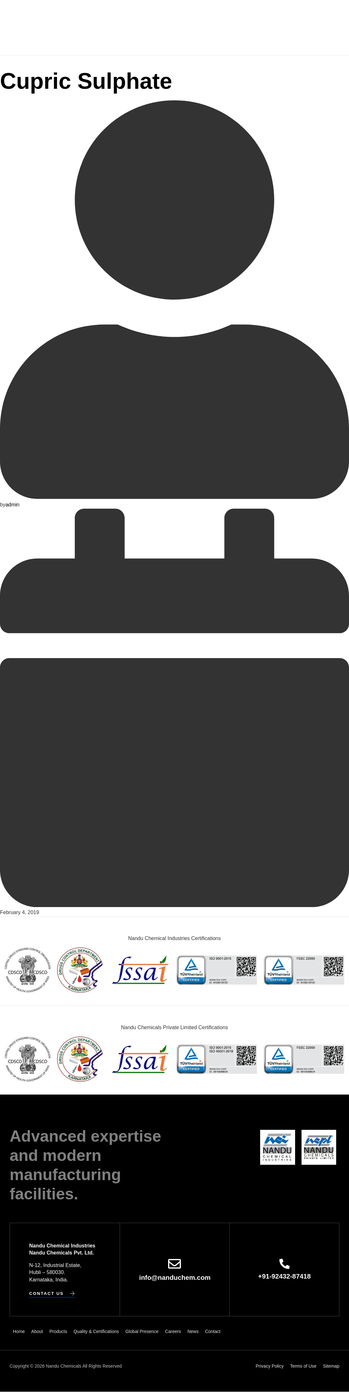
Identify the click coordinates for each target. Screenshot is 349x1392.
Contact (179, 41)
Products (117, 13)
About (92, 13)
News (286, 13)
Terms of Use (303, 1366)
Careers (263, 13)
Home (73, 13)
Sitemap (331, 1366)
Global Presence (225, 13)
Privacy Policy (270, 1366)
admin (12, 504)
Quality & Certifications (166, 13)
